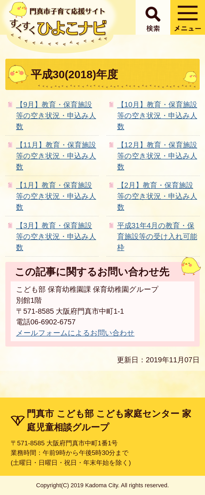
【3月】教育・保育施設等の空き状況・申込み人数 (56, 236)
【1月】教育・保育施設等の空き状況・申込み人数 (56, 196)
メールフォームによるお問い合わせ (75, 333)
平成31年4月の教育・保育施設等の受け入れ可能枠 (157, 236)
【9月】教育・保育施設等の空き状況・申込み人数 (56, 115)
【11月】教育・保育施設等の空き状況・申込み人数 (56, 156)
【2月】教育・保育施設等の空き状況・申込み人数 (157, 196)
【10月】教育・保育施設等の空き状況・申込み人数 (157, 115)
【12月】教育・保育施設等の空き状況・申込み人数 (157, 156)
